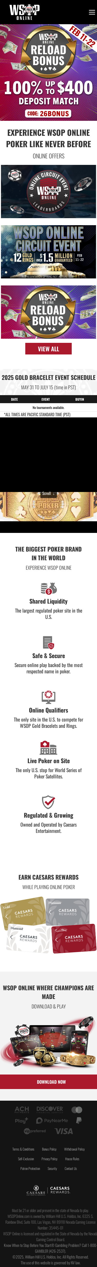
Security (52, 1168)
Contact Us (71, 1168)
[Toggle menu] (92, 12)
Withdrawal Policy (74, 1149)
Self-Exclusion (26, 1158)
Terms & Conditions (23, 1149)
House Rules (72, 1158)
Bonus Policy (49, 1149)
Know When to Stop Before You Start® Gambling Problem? (42, 1245)
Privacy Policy (49, 1158)
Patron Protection (30, 1168)
